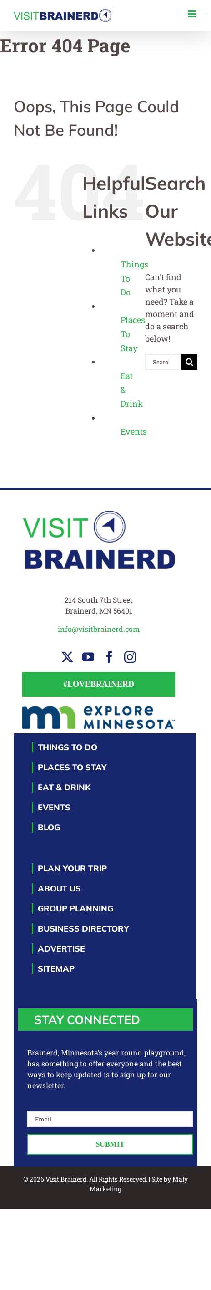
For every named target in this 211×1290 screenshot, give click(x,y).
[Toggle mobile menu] (192, 14)
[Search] (189, 362)
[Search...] (163, 362)
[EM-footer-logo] (99, 709)
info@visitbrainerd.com (99, 629)
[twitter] (67, 657)
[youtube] (88, 657)
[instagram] (130, 657)
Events (134, 431)
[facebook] (109, 657)
